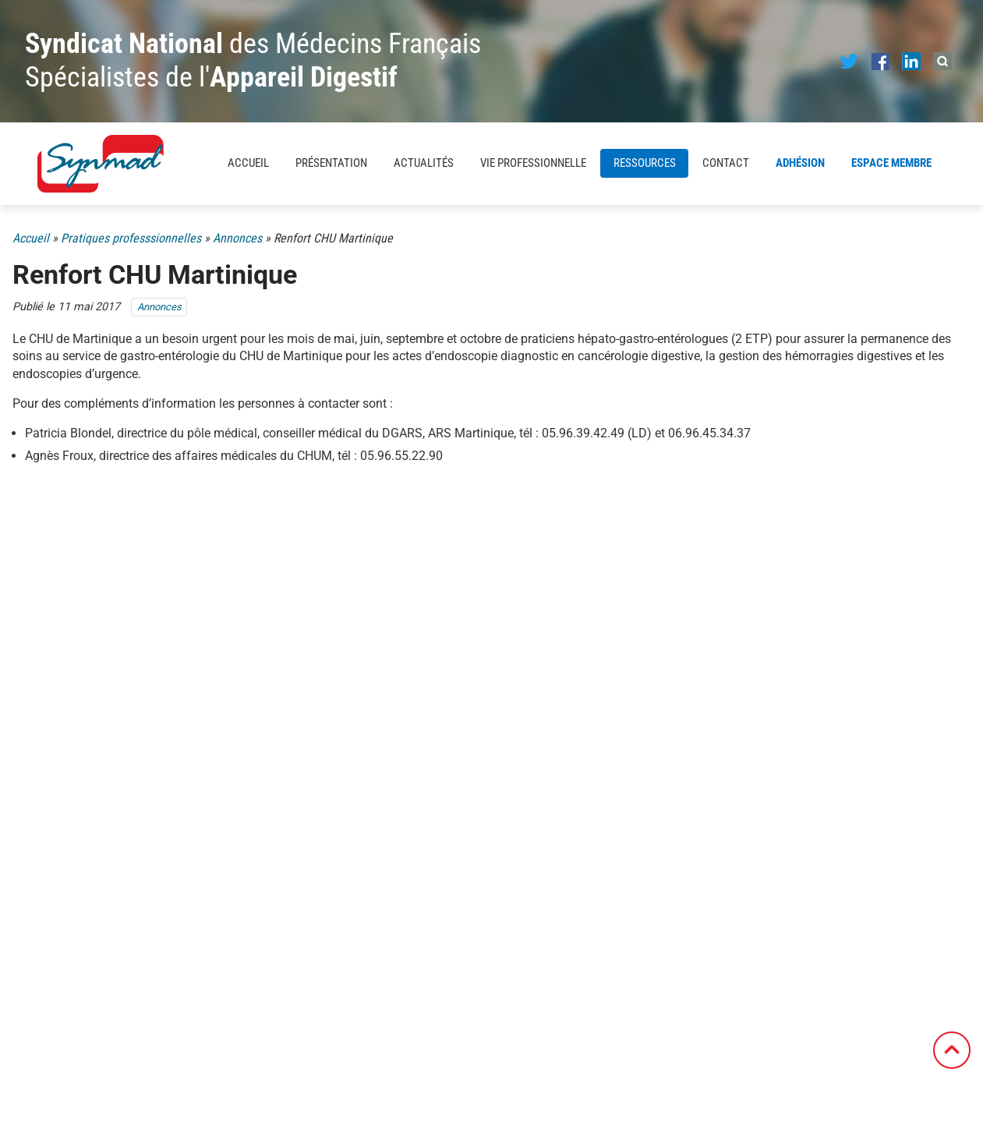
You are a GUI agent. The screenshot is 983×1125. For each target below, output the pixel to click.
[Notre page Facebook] (880, 60)
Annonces (237, 238)
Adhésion (800, 163)
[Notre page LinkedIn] (911, 60)
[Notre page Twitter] (849, 60)
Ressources (644, 163)
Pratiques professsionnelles (131, 238)
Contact (725, 163)
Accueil (248, 163)
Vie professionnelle (533, 163)
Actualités (424, 163)
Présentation (331, 163)
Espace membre (891, 163)
